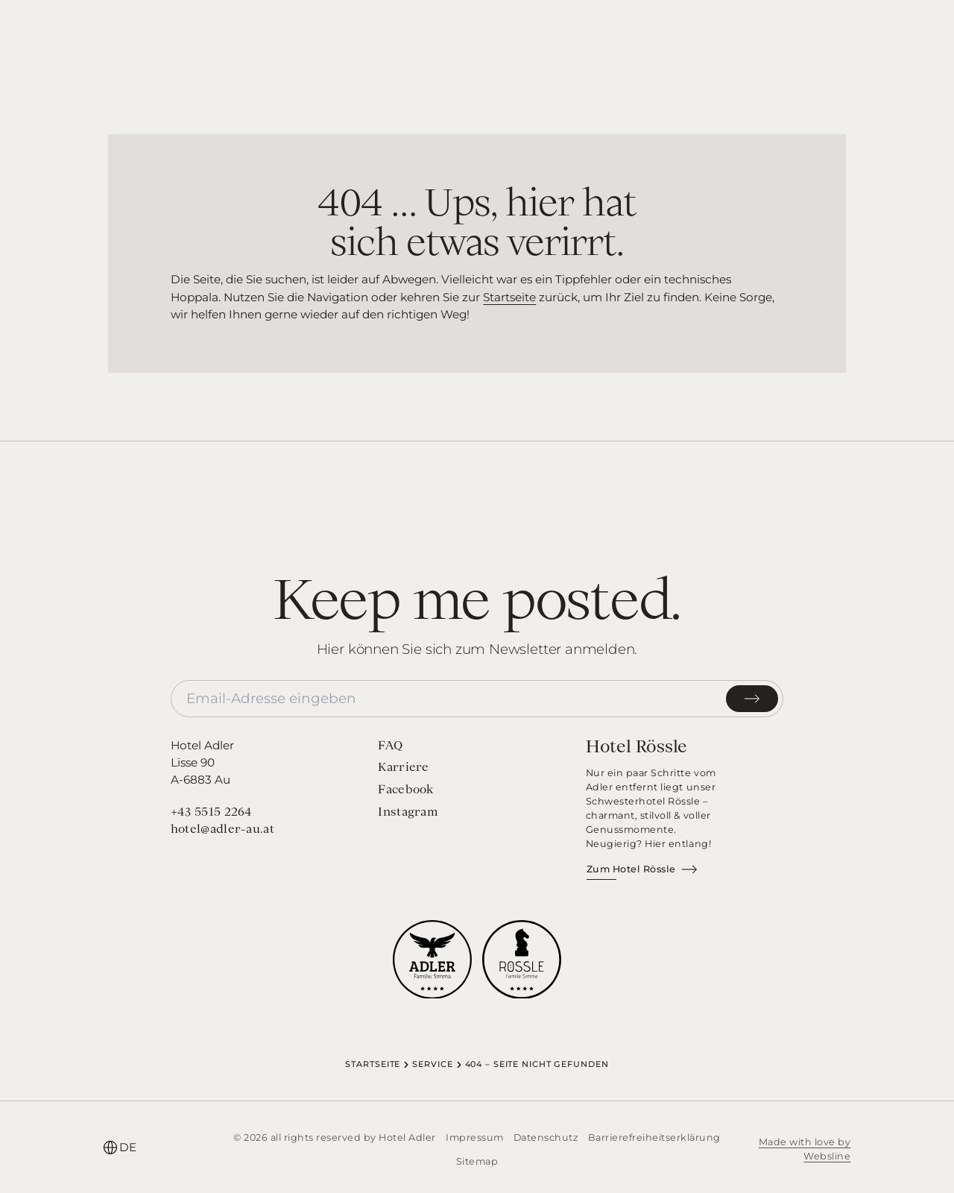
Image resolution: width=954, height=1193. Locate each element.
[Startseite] (476, 36)
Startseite (509, 297)
